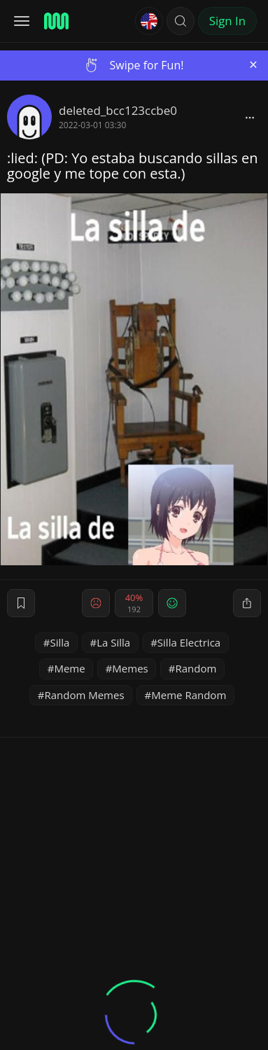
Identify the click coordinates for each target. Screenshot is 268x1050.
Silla (60, 642)
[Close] (253, 64)
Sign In (227, 21)
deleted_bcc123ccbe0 (118, 110)
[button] (181, 21)
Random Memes (84, 695)
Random (195, 668)
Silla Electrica (188, 642)
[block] (250, 117)
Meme (69, 668)
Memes (130, 668)
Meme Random (188, 695)
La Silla (113, 642)
